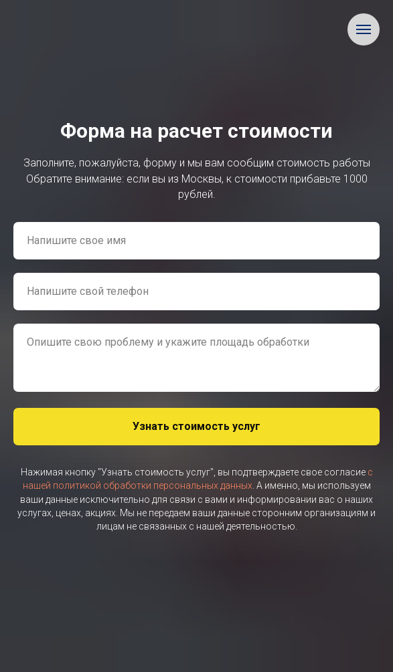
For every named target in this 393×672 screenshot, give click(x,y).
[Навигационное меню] (363, 29)
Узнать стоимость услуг (196, 426)
